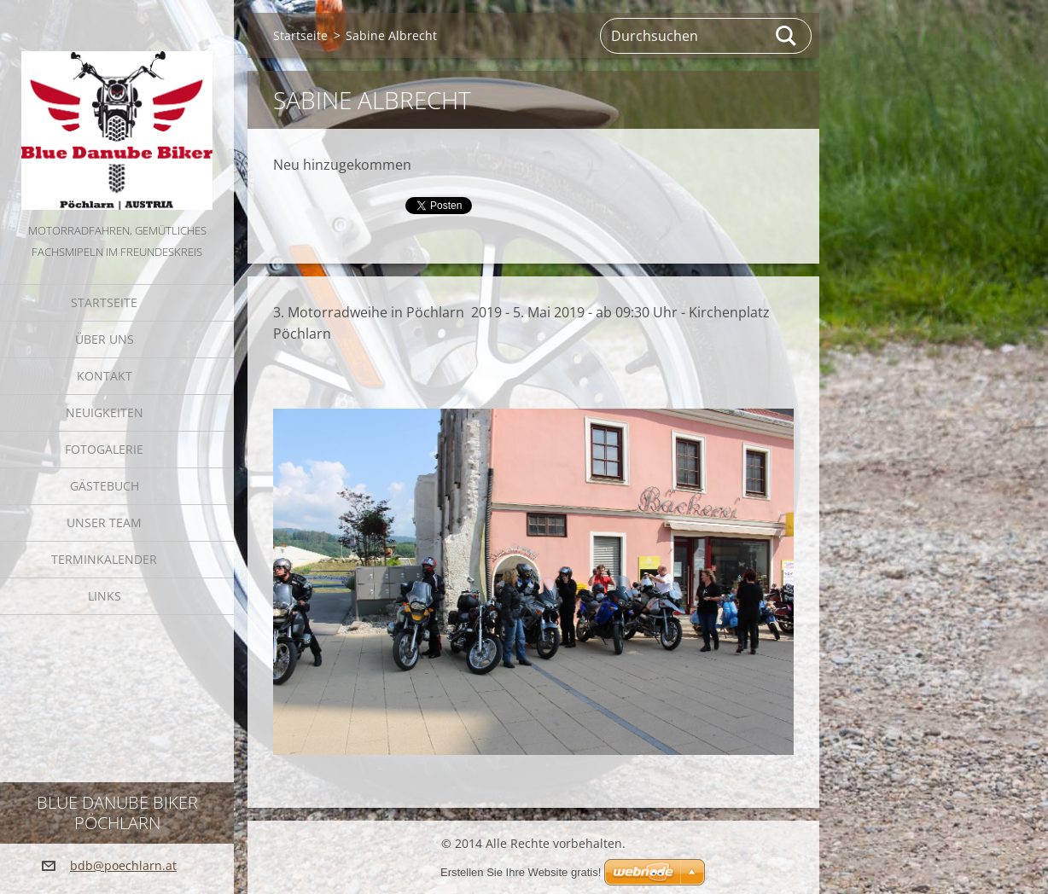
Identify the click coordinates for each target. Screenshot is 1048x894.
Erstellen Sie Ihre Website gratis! (520, 872)
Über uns (104, 339)
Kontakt (104, 376)
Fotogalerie (104, 449)
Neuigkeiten (104, 412)
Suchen (787, 36)
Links (104, 596)
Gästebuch (104, 486)
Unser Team (104, 522)
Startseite (104, 302)
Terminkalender (104, 559)
